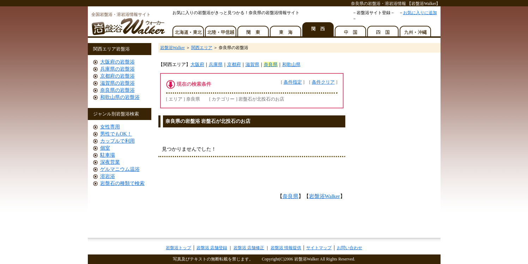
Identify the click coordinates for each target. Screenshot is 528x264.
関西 (318, 29)
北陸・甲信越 (221, 29)
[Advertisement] (242, 133)
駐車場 (107, 155)
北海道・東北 (188, 29)
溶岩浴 (107, 176)
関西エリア (201, 47)
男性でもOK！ (116, 134)
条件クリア (323, 82)
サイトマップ (319, 247)
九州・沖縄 (416, 29)
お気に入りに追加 (420, 12)
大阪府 (197, 64)
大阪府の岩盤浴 (117, 62)
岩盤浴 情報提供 (286, 247)
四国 (383, 29)
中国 (351, 29)
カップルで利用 (117, 141)
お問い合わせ (349, 247)
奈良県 (271, 64)
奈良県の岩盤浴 (117, 90)
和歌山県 (291, 64)
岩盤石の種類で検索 (122, 183)
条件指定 (293, 82)
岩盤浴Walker (172, 47)
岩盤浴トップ (178, 247)
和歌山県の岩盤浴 (120, 97)
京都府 (234, 64)
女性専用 (110, 127)
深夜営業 (110, 162)
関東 (253, 29)
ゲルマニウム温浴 (120, 169)
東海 (286, 29)
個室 (105, 148)
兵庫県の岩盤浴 (117, 69)
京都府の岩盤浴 (117, 76)
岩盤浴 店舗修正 (248, 247)
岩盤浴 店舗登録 (211, 247)
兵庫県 (216, 64)
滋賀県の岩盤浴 (117, 83)
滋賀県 (252, 64)
